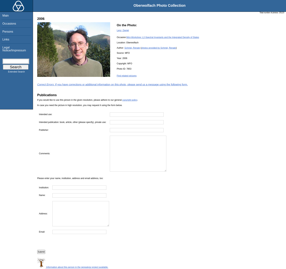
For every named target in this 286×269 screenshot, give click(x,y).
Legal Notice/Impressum (14, 49)
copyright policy (129, 100)
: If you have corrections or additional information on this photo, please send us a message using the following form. (112, 84)
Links (5, 39)
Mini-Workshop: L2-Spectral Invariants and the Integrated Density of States (162, 37)
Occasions (9, 23)
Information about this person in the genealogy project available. (72, 267)
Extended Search (16, 72)
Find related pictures (127, 75)
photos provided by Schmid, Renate (158, 48)
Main (5, 15)
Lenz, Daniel (123, 30)
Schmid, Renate (132, 48)
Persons (7, 31)
